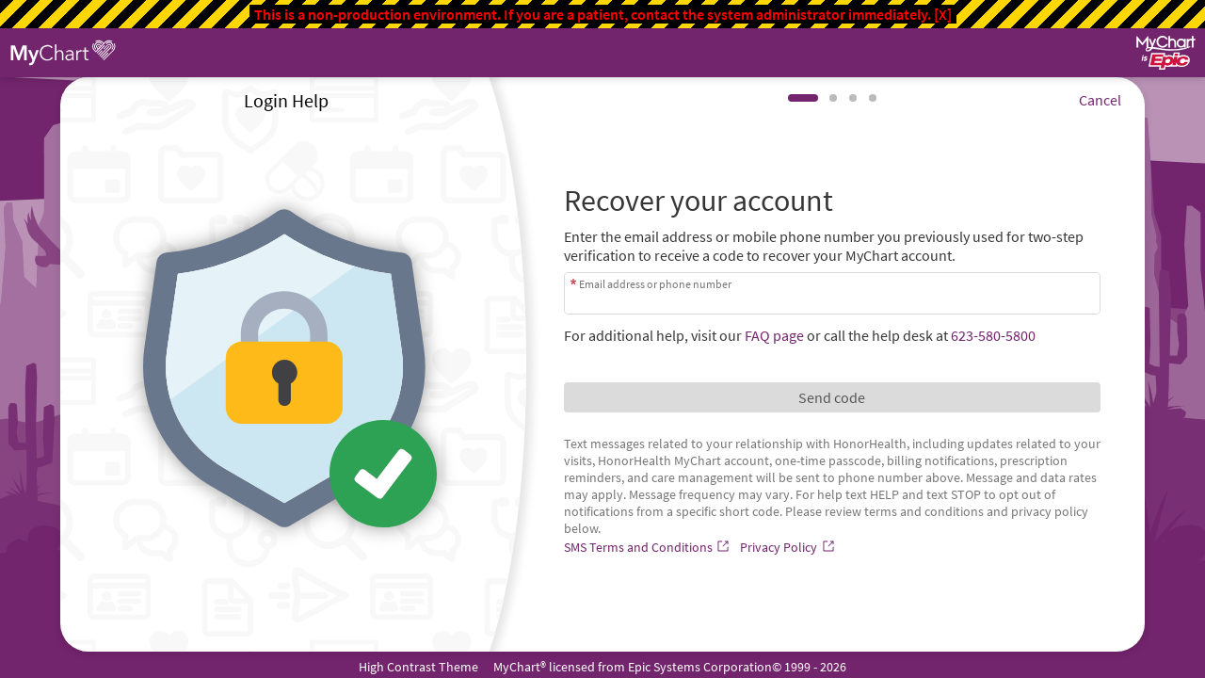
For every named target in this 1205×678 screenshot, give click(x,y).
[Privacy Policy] (789, 547)
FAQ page (774, 335)
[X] (943, 14)
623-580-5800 (993, 335)
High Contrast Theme (418, 666)
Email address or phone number (655, 284)
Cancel (1100, 99)
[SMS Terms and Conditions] (648, 547)
